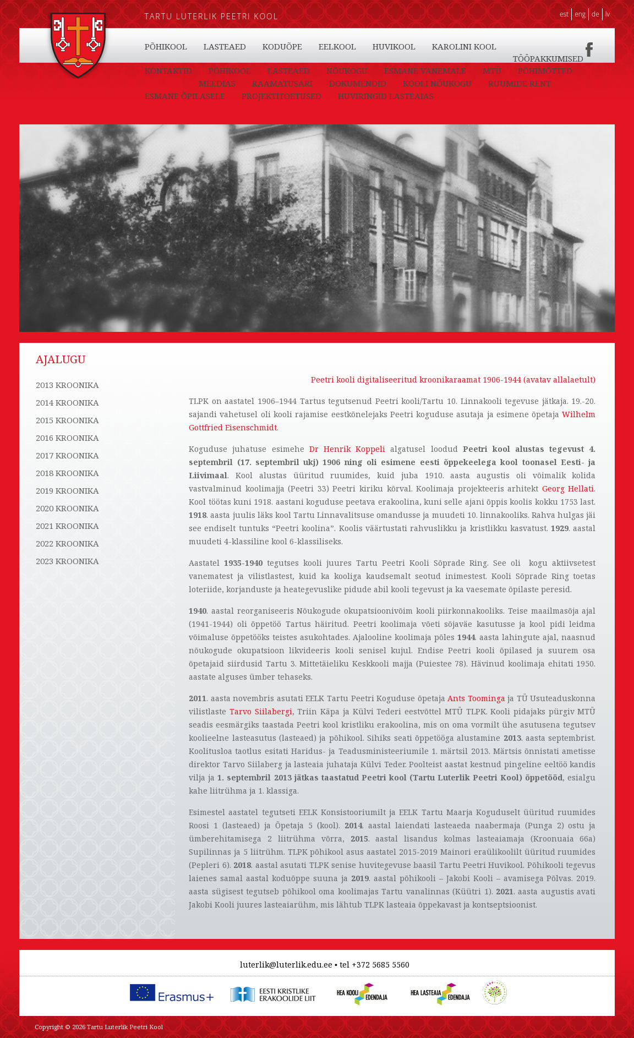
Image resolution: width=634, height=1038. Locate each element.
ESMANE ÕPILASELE (185, 95)
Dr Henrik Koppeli (347, 449)
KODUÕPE (282, 46)
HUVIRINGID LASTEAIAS (386, 95)
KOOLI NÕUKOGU (437, 83)
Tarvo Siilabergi (260, 711)
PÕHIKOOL (166, 46)
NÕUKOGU (347, 70)
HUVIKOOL (394, 46)
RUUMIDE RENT (519, 83)
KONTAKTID (168, 70)
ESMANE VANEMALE (425, 70)
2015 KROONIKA (67, 419)
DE (595, 14)
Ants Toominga (476, 698)
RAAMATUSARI (282, 83)
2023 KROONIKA (67, 560)
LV (607, 14)
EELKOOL (337, 46)
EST (564, 14)
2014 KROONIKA (67, 402)
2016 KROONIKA (67, 437)
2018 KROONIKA (67, 472)
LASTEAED (225, 46)
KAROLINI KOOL (464, 46)
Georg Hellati (568, 488)
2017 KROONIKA (67, 455)
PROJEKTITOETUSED (281, 95)
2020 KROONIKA (67, 507)
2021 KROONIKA (67, 525)
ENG (580, 14)
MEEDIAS (217, 83)
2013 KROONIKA (67, 384)
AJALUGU (163, 83)
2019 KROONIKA (67, 490)
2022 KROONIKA (67, 543)
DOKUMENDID (357, 83)
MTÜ (492, 70)
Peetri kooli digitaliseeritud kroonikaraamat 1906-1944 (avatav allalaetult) (453, 379)
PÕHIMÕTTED (545, 70)
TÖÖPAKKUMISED (548, 58)
